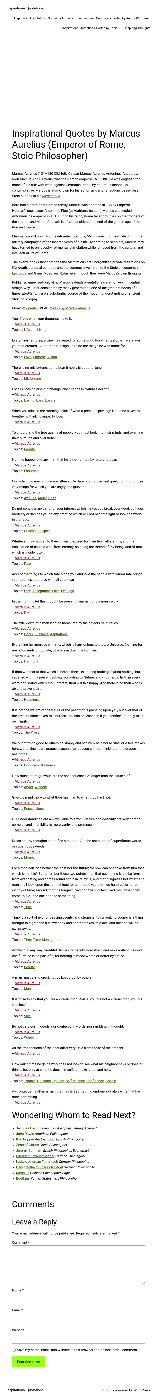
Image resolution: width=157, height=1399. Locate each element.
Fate (27, 564)
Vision (52, 357)
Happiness (32, 700)
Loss (39, 400)
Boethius (23, 1178)
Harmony (31, 661)
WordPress (141, 1390)
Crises (29, 531)
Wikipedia (29, 308)
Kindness (48, 765)
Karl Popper (25, 1139)
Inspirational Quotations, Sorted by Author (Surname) (114, 18)
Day (27, 612)
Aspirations (59, 634)
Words (29, 1037)
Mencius (22, 1173)
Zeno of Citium (27, 1145)
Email (17, 1310)
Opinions (44, 1081)
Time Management (47, 940)
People (29, 449)
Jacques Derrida (28, 1128)
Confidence (95, 1081)
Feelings (67, 591)
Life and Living (35, 330)
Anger (42, 498)
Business (41, 634)
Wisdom (41, 787)
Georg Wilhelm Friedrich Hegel (39, 1167)
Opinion (58, 1081)
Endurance (32, 471)
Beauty (29, 967)
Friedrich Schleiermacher (35, 1156)
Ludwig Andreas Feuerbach (37, 1162)
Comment (21, 1242)
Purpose (39, 357)
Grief (52, 498)
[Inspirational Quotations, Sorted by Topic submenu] (119, 28)
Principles (43, 531)
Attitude (30, 498)
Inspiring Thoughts (137, 28)
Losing (29, 400)
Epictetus (19, 273)
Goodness (32, 765)
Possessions (34, 809)
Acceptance (41, 591)
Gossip (110, 1081)
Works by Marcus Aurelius (70, 308)
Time (28, 907)
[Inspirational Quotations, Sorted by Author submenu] (72, 18)
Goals (28, 634)
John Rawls (25, 1134)
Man (27, 989)
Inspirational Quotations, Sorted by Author (42, 18)
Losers (50, 400)
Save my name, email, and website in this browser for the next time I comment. (77, 1350)
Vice (27, 1016)
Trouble (30, 1081)
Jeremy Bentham (29, 1150)
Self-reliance (75, 1081)
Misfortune (32, 379)
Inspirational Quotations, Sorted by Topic (89, 28)
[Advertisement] (78, 79)
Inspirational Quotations (25, 8)
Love (27, 357)
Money (29, 857)
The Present (33, 732)
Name (18, 1290)
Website (18, 1330)
